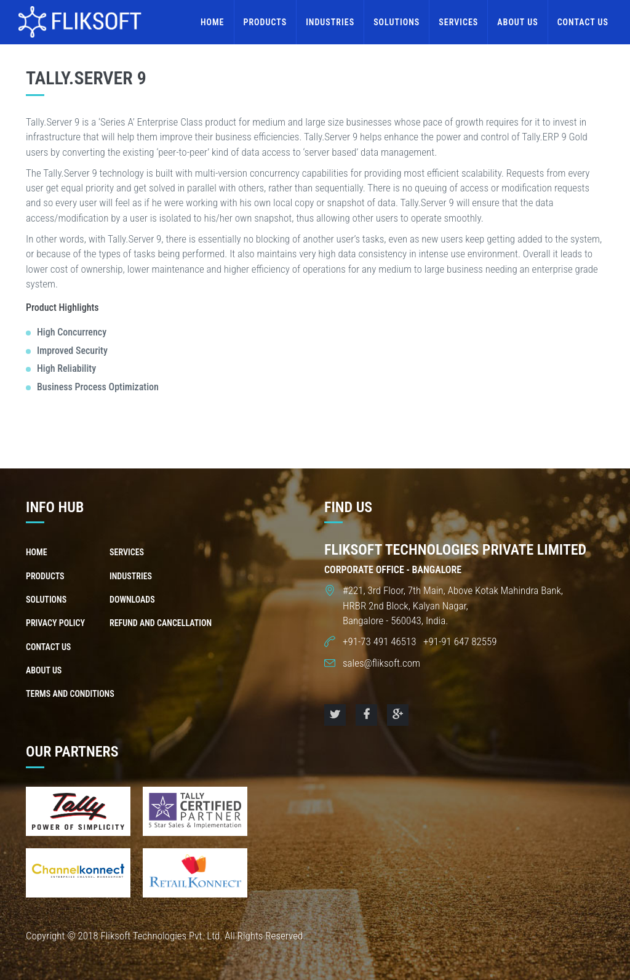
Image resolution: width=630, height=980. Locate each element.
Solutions (396, 22)
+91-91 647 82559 (458, 641)
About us (517, 22)
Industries (330, 22)
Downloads (132, 599)
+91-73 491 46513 (380, 641)
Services (458, 22)
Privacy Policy (55, 623)
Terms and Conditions (70, 694)
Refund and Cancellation (161, 623)
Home (213, 22)
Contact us (582, 22)
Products (265, 22)
